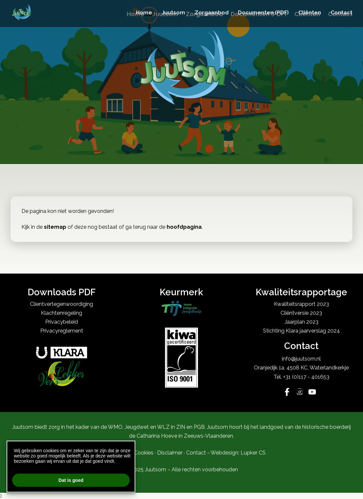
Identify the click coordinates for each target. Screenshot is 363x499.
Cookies (143, 453)
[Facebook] (287, 392)
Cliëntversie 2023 (301, 313)
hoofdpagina (184, 227)
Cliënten (307, 14)
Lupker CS (253, 453)
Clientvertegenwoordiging (61, 304)
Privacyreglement (61, 331)
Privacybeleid (61, 322)
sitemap (55, 227)
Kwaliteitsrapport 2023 (301, 304)
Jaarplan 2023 (301, 322)
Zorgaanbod (204, 14)
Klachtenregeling (61, 313)
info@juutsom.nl (301, 359)
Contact (340, 14)
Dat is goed (70, 480)
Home (136, 14)
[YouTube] (312, 392)
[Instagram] (300, 392)
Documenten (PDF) (258, 14)
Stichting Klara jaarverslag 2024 (301, 331)
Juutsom (165, 14)
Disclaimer (169, 453)
